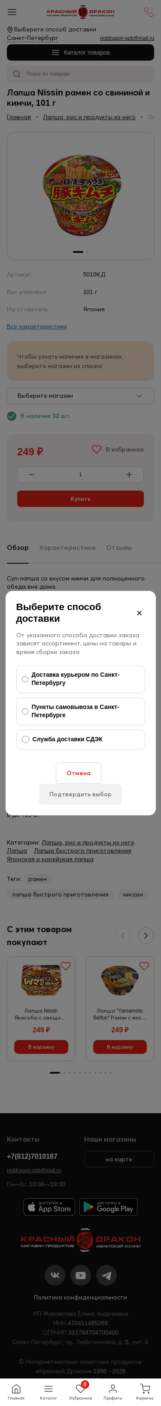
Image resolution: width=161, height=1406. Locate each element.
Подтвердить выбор (80, 794)
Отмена (79, 773)
